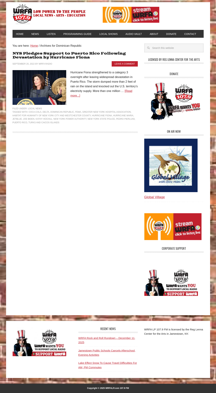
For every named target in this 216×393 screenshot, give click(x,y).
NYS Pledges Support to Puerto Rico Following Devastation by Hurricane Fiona (69, 56)
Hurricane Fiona (102, 115)
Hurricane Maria (123, 115)
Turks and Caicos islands (43, 122)
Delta (46, 112)
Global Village (154, 197)
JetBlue (17, 119)
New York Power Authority (69, 119)
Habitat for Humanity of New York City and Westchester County (52, 115)
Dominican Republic (62, 112)
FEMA (78, 112)
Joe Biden (28, 119)
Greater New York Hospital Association (106, 112)
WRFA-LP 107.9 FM (49, 14)
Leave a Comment (125, 64)
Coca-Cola (35, 112)
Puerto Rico (20, 122)
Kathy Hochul (44, 119)
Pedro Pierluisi (125, 119)
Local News (35, 108)
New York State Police (101, 119)
